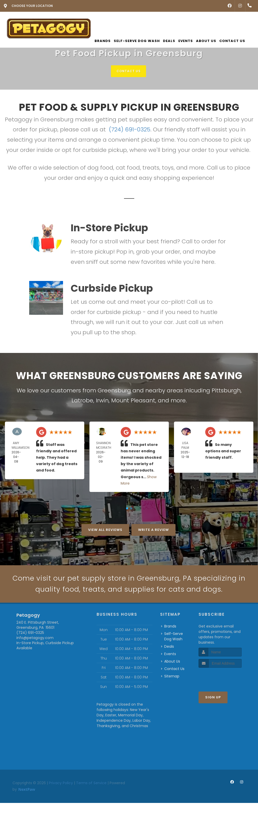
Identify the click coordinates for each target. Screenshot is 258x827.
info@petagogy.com (35, 652)
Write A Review (153, 530)
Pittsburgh (226, 391)
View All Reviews (105, 530)
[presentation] (226, 693)
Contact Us (128, 71)
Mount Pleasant (133, 401)
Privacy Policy (61, 798)
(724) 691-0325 (129, 130)
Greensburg (114, 391)
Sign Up (213, 712)
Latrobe (82, 401)
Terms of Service (91, 798)
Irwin (102, 401)
